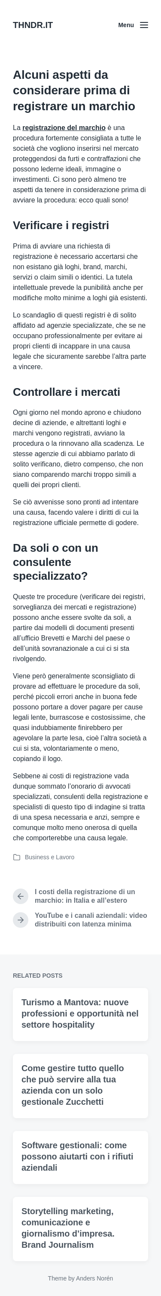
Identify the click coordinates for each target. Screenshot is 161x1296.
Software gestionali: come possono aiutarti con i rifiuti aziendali (77, 1184)
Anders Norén (94, 1278)
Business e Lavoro (49, 857)
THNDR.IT (33, 25)
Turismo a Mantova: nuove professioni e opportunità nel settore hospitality (80, 1041)
